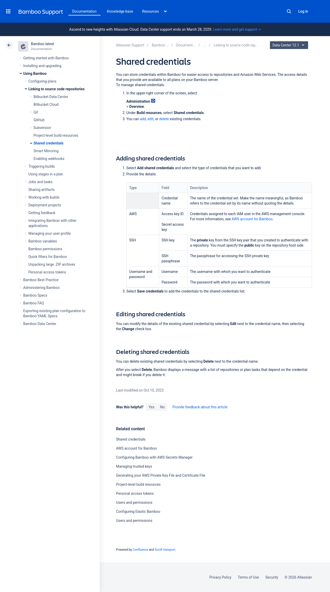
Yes (151, 407)
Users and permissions (134, 502)
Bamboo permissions (45, 249)
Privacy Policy (220, 577)
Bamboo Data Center (39, 324)
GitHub (39, 120)
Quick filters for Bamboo (47, 257)
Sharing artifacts (41, 190)
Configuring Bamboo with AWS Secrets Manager (154, 457)
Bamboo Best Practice (41, 280)
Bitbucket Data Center (51, 97)
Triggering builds (41, 166)
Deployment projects (44, 205)
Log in (303, 11)
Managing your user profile (49, 233)
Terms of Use (248, 577)
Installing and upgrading (42, 66)
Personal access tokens (47, 272)
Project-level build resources (56, 135)
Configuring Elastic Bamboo (138, 511)
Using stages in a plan (45, 174)
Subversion (42, 128)
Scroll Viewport (165, 550)
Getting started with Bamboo (46, 58)
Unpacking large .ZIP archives (51, 264)
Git (36, 112)
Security (271, 577)
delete (164, 119)
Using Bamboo (35, 73)
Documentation (84, 11)
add (143, 119)
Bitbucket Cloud (46, 104)
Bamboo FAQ (33, 303)
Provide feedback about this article (199, 407)
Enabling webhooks (49, 159)
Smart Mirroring (46, 151)
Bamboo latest (42, 44)
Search (289, 11)
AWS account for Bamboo (252, 219)
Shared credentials (48, 143)
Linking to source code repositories (56, 89)
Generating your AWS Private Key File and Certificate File (160, 475)
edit (150, 119)
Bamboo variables (42, 241)
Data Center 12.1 (290, 45)
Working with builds (43, 197)
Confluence (140, 550)
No (162, 407)
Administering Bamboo (41, 288)
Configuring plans (42, 81)
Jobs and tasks (40, 182)
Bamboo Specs (35, 295)
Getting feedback (41, 213)
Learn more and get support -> (237, 29)
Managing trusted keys (134, 466)
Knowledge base (120, 11)
